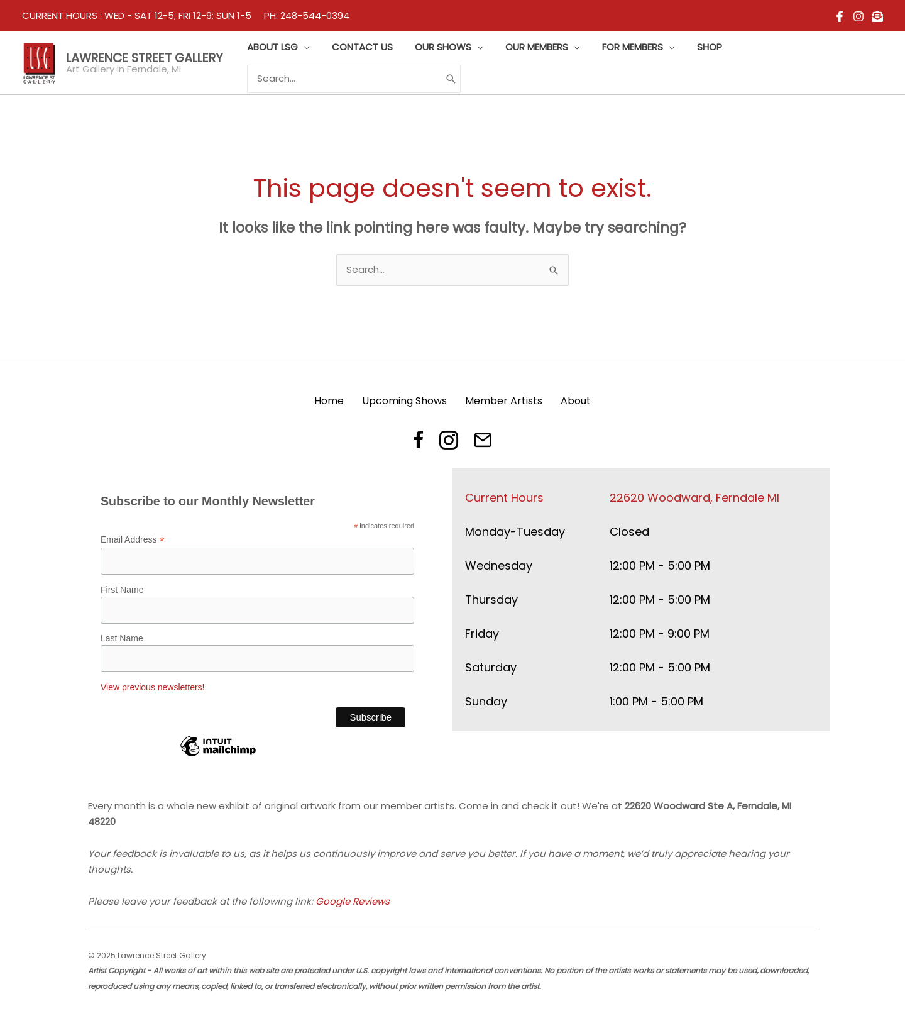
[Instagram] (858, 16)
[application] (302, 47)
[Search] (449, 78)
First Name (122, 590)
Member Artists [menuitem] (503, 401)
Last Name (122, 638)
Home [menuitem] (329, 401)
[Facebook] (839, 16)
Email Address (133, 540)
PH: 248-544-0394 (306, 15)
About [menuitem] (576, 401)
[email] (877, 16)
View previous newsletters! (152, 687)
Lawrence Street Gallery (144, 58)
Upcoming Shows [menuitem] (404, 401)
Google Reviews (352, 901)
